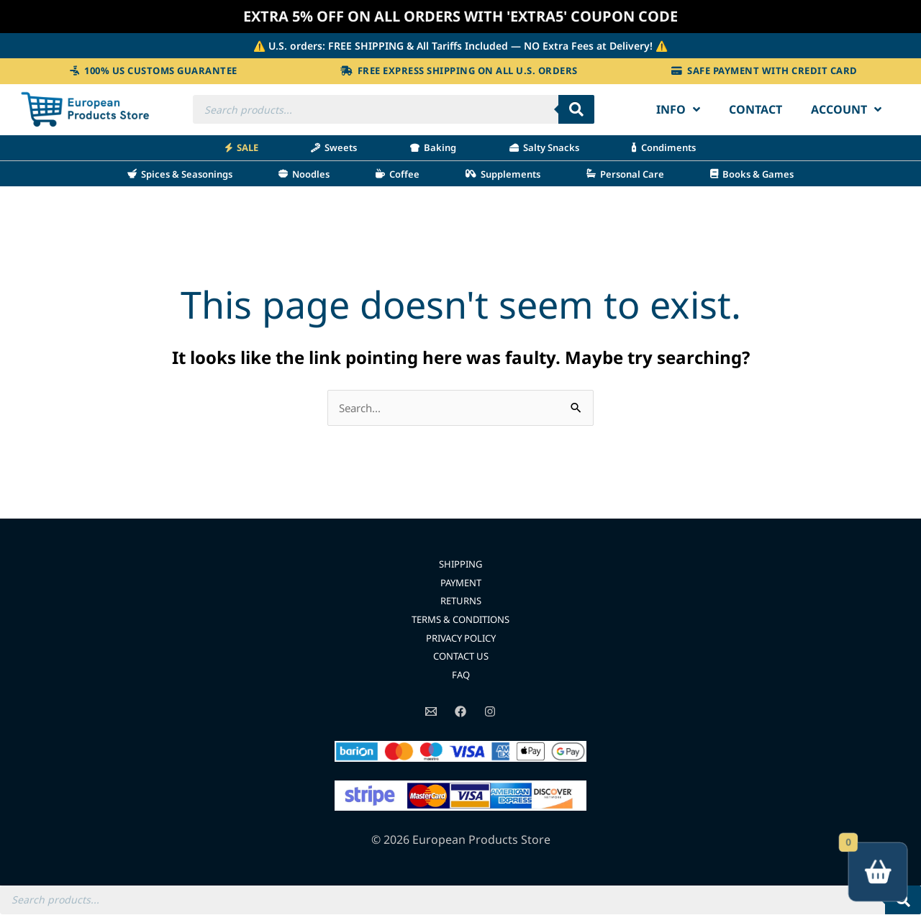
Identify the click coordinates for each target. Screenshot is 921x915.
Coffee (397, 173)
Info (678, 109)
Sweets (334, 147)
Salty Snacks (544, 147)
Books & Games (752, 173)
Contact (755, 109)
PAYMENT (461, 583)
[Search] (576, 109)
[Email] (431, 711)
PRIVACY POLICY (460, 638)
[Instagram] (490, 711)
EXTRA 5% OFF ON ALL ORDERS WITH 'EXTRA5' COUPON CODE (461, 16)
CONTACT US (460, 656)
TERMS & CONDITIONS (461, 620)
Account (846, 109)
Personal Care (625, 173)
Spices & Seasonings (179, 173)
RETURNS (461, 601)
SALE (241, 147)
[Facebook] (460, 711)
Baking (433, 147)
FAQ (461, 675)
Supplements (503, 173)
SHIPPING (460, 564)
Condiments (664, 147)
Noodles (304, 173)
